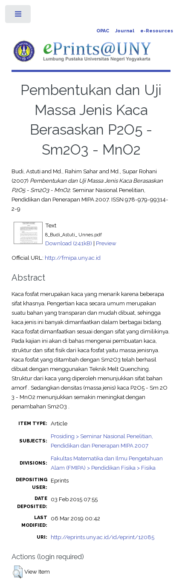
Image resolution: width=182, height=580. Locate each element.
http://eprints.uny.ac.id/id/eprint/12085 (102, 537)
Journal (124, 31)
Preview (106, 243)
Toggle (18, 16)
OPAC (102, 31)
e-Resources (156, 31)
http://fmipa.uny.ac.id (73, 257)
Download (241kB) (68, 243)
